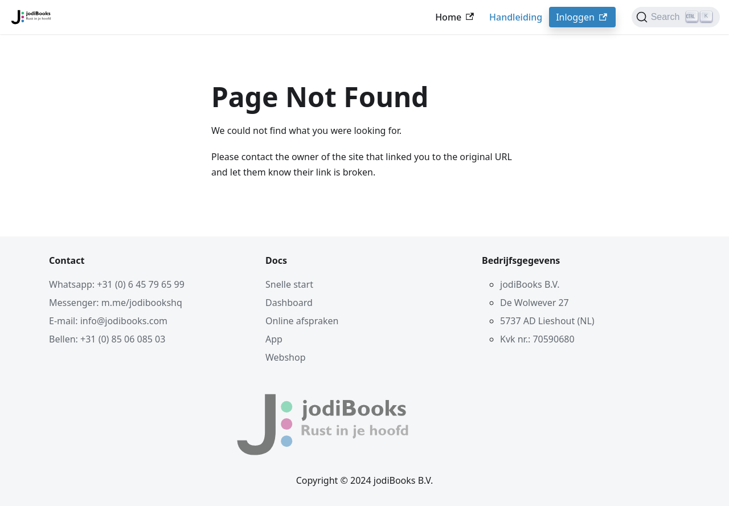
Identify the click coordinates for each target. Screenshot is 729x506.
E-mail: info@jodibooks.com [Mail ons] (108, 321)
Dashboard (289, 302)
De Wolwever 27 (534, 302)
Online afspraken (301, 321)
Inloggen (582, 17)
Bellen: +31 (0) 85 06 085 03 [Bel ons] (107, 339)
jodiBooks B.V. (530, 284)
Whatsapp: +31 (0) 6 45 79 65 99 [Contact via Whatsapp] (117, 284)
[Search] (676, 17)
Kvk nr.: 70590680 (537, 339)
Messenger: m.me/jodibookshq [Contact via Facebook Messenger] (115, 302)
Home (455, 17)
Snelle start (289, 284)
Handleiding (515, 17)
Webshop (285, 357)
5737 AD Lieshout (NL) (547, 321)
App (273, 339)
